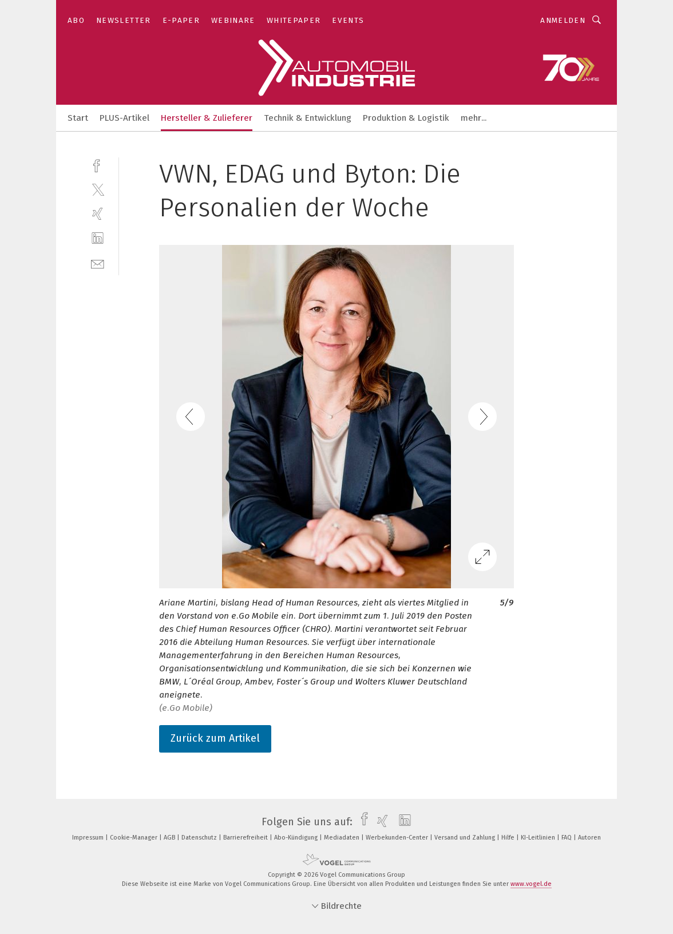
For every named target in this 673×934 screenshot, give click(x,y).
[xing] (97, 214)
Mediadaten (342, 837)
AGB (170, 837)
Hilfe (508, 837)
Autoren (589, 837)
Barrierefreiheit (246, 837)
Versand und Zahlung (465, 837)
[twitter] (97, 189)
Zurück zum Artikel (215, 738)
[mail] (97, 263)
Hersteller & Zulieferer (206, 118)
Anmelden (562, 20)
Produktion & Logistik (406, 118)
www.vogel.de (531, 884)
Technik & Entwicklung (307, 118)
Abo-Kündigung (296, 837)
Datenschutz (200, 837)
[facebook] (97, 164)
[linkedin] (97, 238)
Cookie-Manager (134, 837)
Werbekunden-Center (398, 837)
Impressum (88, 837)
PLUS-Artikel (124, 118)
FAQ (567, 837)
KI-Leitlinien (539, 837)
